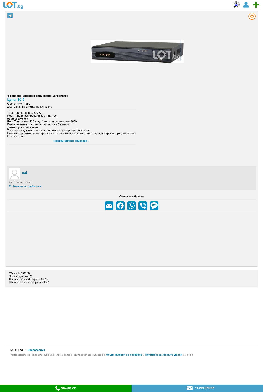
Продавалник (36, 350)
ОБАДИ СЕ (65, 388)
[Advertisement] (137, 91)
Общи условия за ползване (124, 355)
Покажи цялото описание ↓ (71, 141)
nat (24, 173)
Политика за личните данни (163, 355)
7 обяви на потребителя (25, 186)
